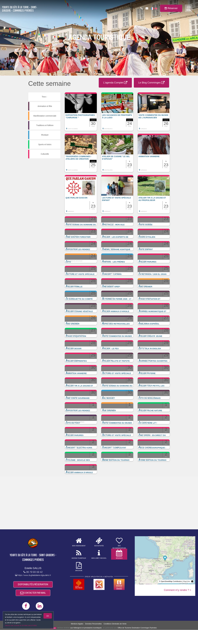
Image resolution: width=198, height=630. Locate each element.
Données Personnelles (93, 624)
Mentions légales (77, 624)
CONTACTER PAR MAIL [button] (33, 592)
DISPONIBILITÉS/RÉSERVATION (33, 584)
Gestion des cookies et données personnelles (21, 625)
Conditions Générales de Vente (115, 624)
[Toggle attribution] (192, 581)
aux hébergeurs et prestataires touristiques (86, 628)
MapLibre (186, 581)
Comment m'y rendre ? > (177, 590)
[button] (81, 113)
